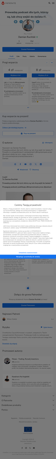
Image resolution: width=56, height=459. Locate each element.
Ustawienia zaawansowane (28, 253)
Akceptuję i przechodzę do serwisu (28, 257)
